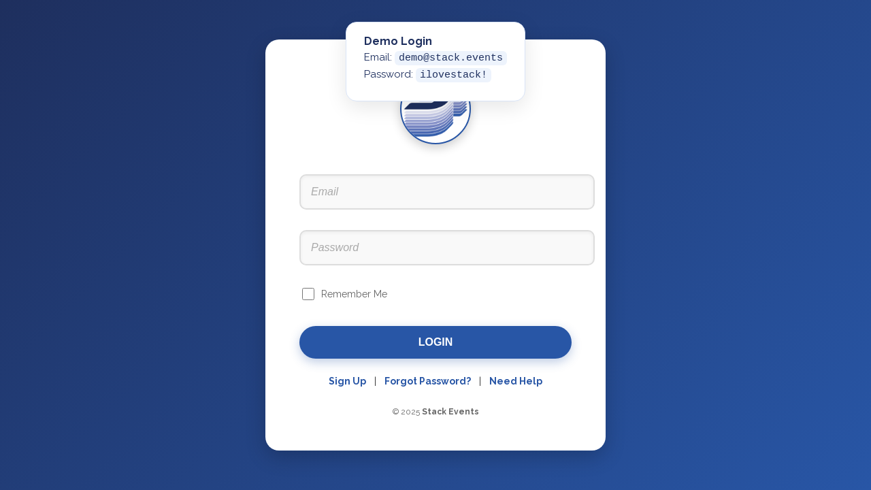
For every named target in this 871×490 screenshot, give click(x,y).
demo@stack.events (451, 58)
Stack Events (450, 411)
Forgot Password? (427, 381)
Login (435, 342)
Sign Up (347, 381)
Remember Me (354, 294)
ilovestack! (453, 75)
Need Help (515, 381)
